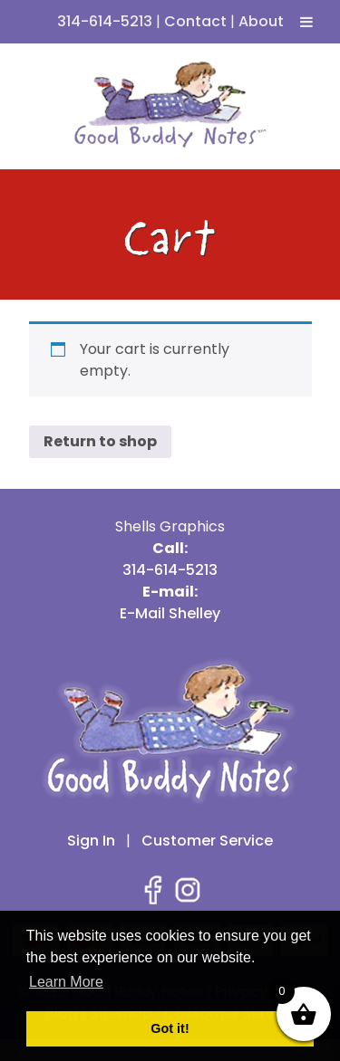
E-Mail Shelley (170, 613)
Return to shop (100, 441)
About (261, 21)
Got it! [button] (170, 1028)
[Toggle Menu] (306, 21)
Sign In (91, 840)
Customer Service (207, 840)
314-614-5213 (104, 21)
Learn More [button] (66, 981)
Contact (195, 21)
